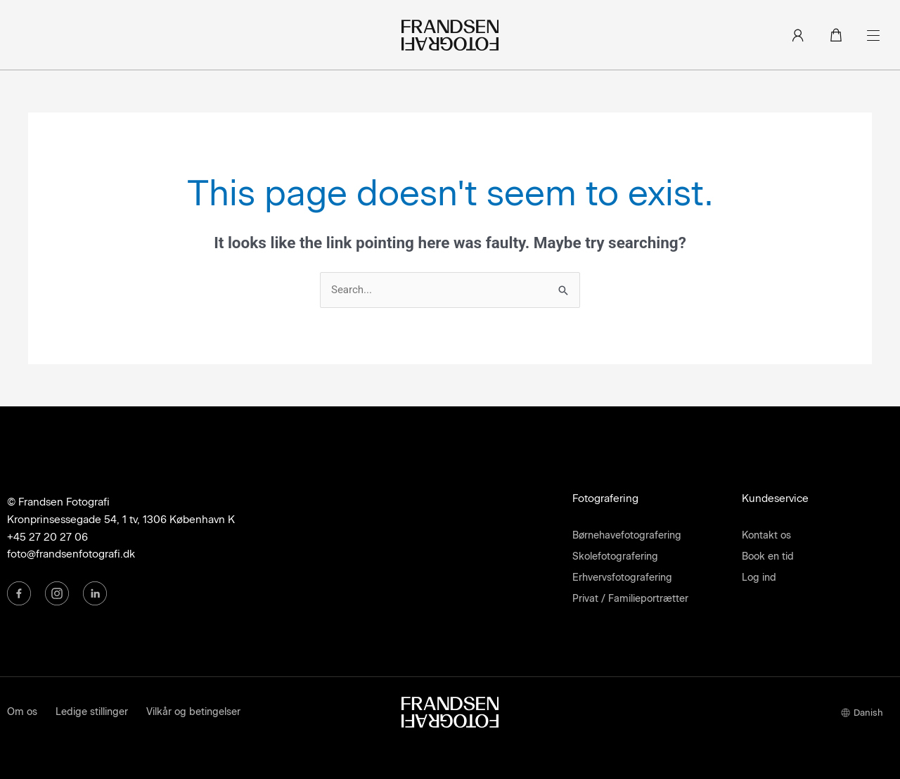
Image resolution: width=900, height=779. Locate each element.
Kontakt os (766, 535)
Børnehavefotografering (626, 535)
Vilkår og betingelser (193, 712)
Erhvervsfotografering (622, 578)
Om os (22, 712)
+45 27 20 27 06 (47, 537)
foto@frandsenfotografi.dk (71, 554)
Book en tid (768, 556)
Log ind (759, 578)
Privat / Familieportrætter (630, 599)
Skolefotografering (615, 556)
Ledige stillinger (92, 712)
